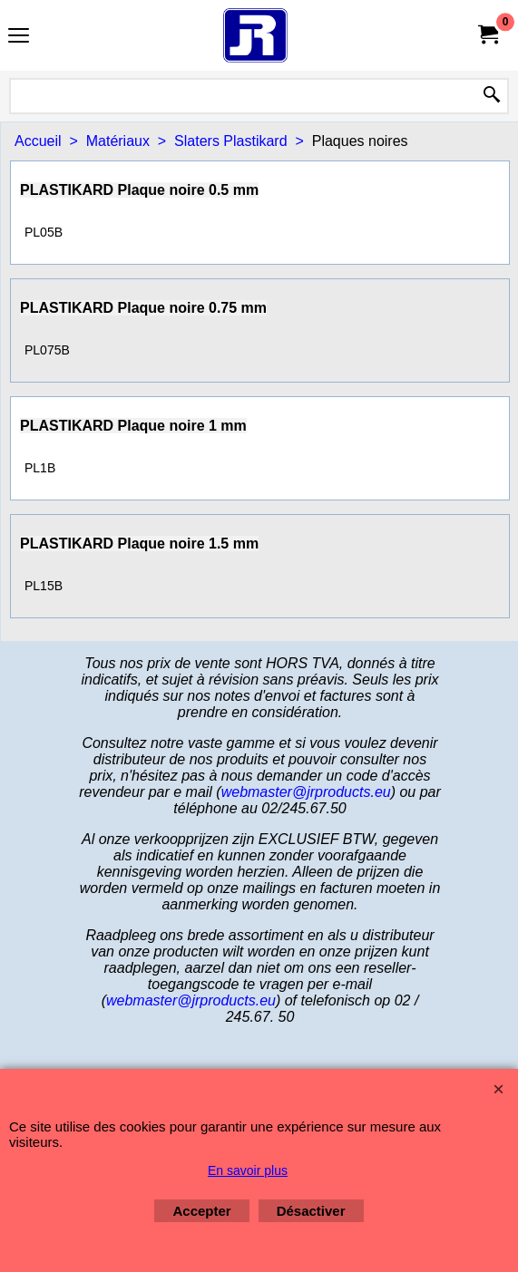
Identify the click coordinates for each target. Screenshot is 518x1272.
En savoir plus (248, 1170)
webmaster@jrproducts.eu (306, 792)
